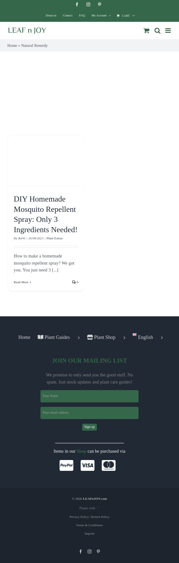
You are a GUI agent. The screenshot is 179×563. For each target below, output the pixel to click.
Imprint (89, 533)
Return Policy (100, 517)
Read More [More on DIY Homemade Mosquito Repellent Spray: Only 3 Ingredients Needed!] (21, 282)
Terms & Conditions (89, 525)
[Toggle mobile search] (157, 30)
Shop (82, 451)
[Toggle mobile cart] (146, 30)
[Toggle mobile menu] (168, 30)
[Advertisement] (89, 88)
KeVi (21, 238)
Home (12, 45)
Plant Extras (55, 238)
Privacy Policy (79, 517)
